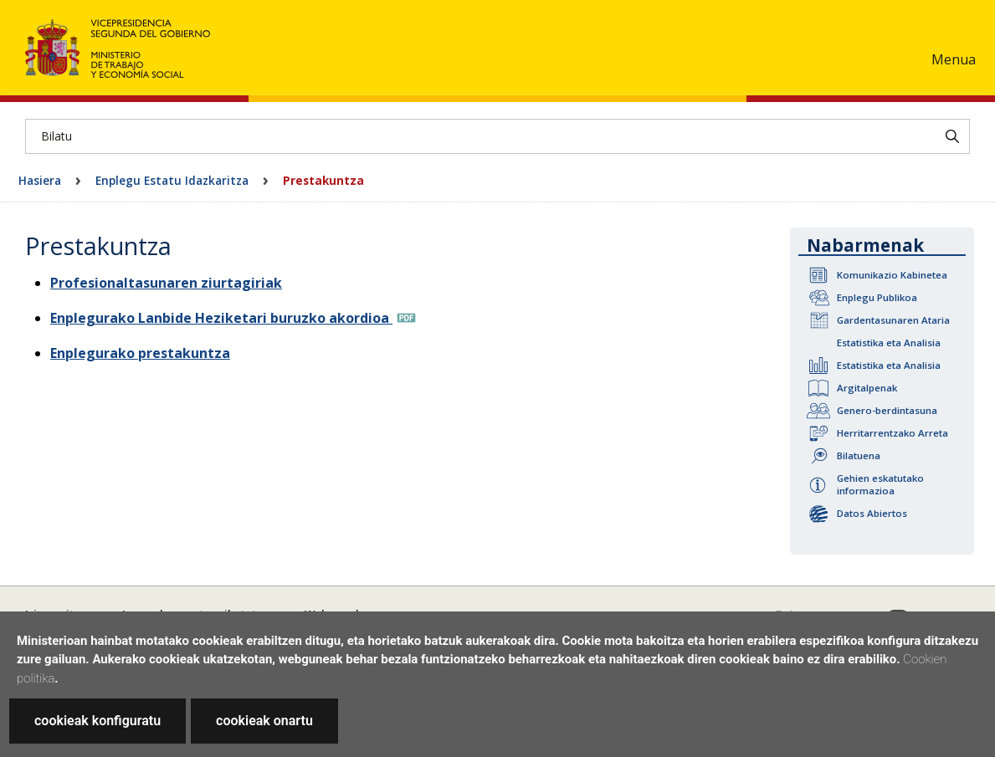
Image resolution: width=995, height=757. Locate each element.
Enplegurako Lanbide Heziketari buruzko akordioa (221, 318)
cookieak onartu (264, 721)
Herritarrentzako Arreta (892, 433)
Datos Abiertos (872, 513)
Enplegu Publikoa (877, 297)
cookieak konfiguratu (97, 721)
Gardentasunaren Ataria (893, 320)
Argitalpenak (867, 387)
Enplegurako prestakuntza (140, 353)
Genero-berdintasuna (887, 410)
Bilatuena (858, 455)
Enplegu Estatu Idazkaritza (172, 180)
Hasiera (39, 180)
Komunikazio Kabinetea (892, 275)
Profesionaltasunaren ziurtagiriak (166, 283)
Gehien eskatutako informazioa (880, 484)
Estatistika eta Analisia (889, 342)
